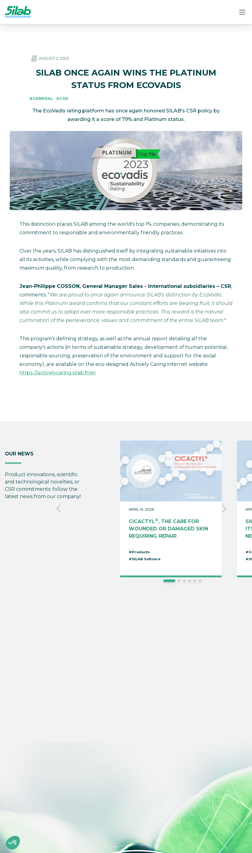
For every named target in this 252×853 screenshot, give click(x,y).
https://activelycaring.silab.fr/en (58, 373)
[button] (12, 842)
